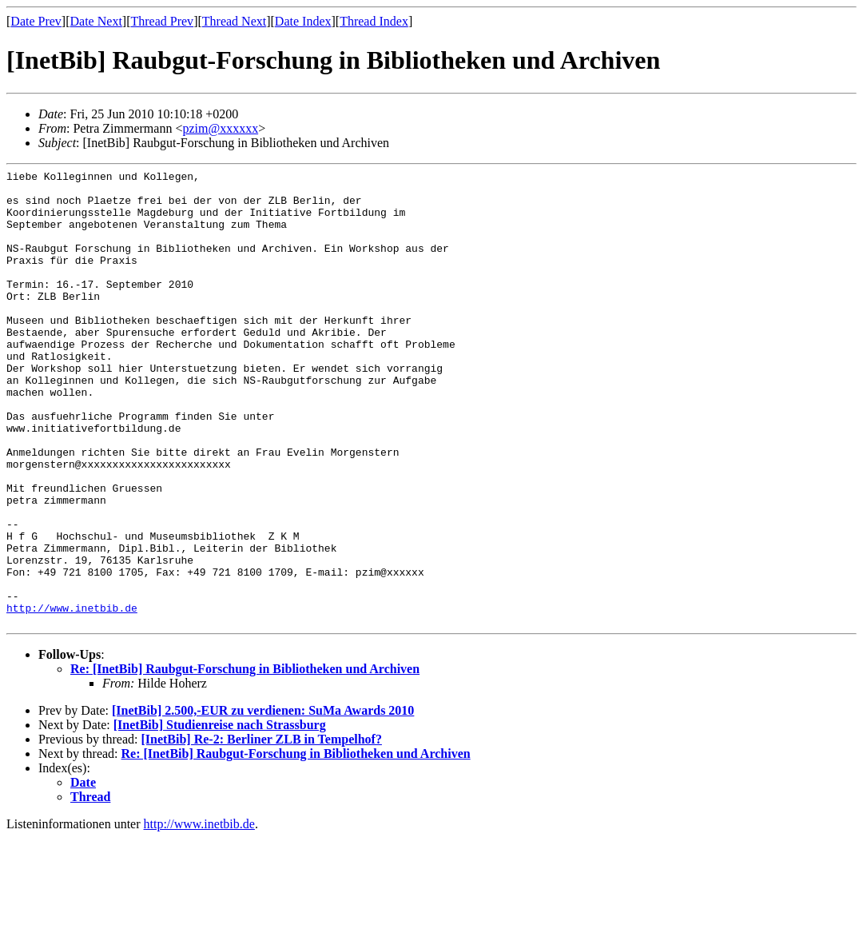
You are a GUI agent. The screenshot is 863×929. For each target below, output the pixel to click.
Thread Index (374, 21)
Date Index (303, 21)
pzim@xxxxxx (220, 128)
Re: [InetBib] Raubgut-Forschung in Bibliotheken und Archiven (245, 760)
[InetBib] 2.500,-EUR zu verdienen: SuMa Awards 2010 (263, 801)
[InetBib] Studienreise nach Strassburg (219, 816)
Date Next (96, 21)
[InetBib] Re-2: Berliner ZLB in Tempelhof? (261, 830)
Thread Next (234, 21)
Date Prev (36, 21)
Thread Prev (161, 21)
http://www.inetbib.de (71, 696)
